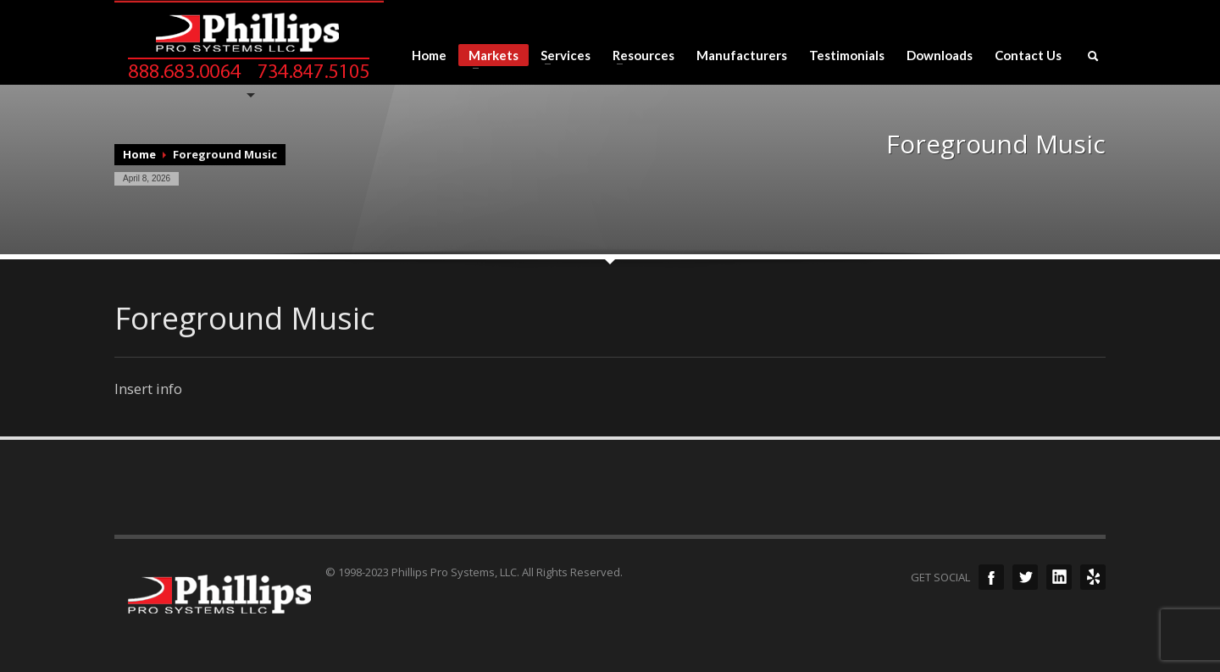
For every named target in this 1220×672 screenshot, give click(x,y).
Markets (488, 56)
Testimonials (846, 55)
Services (560, 55)
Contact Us (1028, 55)
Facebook (991, 577)
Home (429, 55)
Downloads (940, 55)
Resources (638, 55)
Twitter (1025, 577)
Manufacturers (741, 55)
